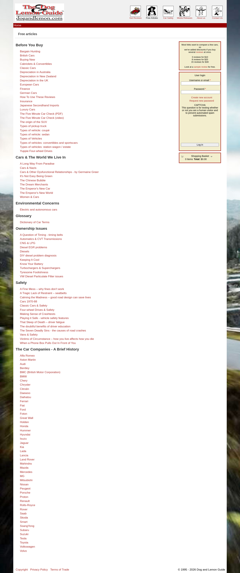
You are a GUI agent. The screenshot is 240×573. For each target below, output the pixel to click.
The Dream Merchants (34, 184)
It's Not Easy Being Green (36, 176)
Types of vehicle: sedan (34, 134)
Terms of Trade (59, 569)
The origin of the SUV (33, 122)
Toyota (24, 542)
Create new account (201, 97)
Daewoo (25, 393)
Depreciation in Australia (35, 72)
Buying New (27, 59)
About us (201, 18)
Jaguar (24, 443)
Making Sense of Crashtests (37, 314)
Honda (24, 426)
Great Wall (26, 418)
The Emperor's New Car (35, 188)
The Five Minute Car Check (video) (42, 117)
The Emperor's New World (36, 192)
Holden (24, 422)
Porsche (25, 492)
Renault (25, 501)
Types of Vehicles (31, 138)
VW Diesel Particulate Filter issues (41, 276)
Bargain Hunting (30, 51)
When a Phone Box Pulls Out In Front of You (48, 343)
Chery (23, 380)
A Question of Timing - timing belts (41, 234)
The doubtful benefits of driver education (45, 326)
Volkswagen (27, 546)
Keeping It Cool (29, 259)
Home (17, 25)
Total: (197, 159)
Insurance (26, 101)
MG (22, 476)
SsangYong (27, 526)
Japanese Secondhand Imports (39, 105)
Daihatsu (25, 397)
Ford (23, 409)
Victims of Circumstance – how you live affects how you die (57, 338)
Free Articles (152, 18)
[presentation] (194, 128)
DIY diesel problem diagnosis (38, 255)
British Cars (27, 55)
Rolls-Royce (27, 505)
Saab (23, 513)
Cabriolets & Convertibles (36, 63)
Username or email (200, 80)
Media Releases (184, 18)
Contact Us (217, 18)
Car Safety (168, 18)
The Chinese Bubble (32, 180)
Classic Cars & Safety (33, 305)
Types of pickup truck (33, 126)
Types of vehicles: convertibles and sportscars (49, 142)
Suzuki (24, 534)
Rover (23, 509)
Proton (24, 497)
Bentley (24, 368)
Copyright (22, 569)
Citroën (24, 389)
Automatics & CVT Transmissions (41, 239)
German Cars (28, 93)
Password (200, 89)
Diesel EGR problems (33, 247)
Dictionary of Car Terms (34, 222)
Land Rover (27, 459)
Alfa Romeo (27, 355)
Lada (23, 451)
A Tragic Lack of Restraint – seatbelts (43, 293)
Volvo (23, 550)
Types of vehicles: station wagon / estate (45, 147)
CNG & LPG (27, 243)
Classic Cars (28, 68)
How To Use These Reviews (37, 97)
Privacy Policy (39, 569)
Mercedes (26, 472)
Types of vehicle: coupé (34, 130)
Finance (25, 88)
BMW (23, 376)
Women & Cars (29, 197)
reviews (199, 52)
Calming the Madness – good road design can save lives (55, 297)
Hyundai (25, 434)
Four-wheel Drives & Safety (37, 309)
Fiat (22, 405)
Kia (22, 447)
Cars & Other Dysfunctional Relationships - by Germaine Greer (59, 172)
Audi (23, 364)
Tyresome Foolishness (34, 272)
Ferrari (24, 401)
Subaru (24, 530)
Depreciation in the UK (34, 80)
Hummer (25, 430)
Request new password (202, 100)
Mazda (24, 467)
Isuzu (23, 438)
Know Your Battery (31, 263)
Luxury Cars (27, 109)
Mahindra (26, 463)
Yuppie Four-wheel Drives (36, 151)
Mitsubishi (26, 480)
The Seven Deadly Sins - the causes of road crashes (53, 330)
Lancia (24, 455)
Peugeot (25, 488)
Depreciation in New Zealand (38, 76)
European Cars (29, 84)
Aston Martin (28, 359)
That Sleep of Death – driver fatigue (42, 322)
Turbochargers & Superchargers (40, 268)
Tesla (23, 538)
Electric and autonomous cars (38, 209)
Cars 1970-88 (28, 301)
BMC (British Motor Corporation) (40, 372)
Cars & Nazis (28, 168)
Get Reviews (136, 18)
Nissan (24, 484)
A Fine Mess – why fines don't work (42, 289)
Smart (23, 521)
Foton (23, 413)
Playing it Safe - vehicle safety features (44, 318)
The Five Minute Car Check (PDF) (41, 113)
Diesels (24, 251)
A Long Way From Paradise (37, 163)
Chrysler (25, 384)
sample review (200, 67)
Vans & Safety (29, 334)
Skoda (24, 517)
